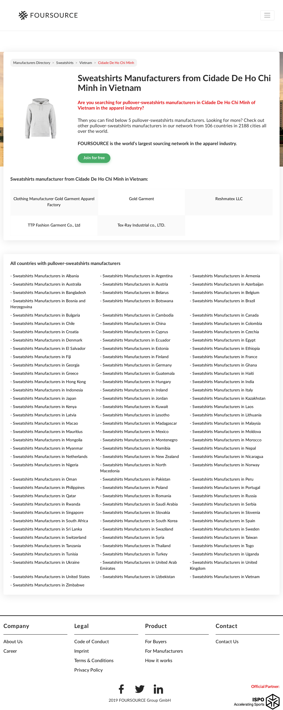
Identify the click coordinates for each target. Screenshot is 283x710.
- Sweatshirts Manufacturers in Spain (222, 521)
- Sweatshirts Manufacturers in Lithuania (225, 415)
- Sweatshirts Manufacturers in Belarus (134, 293)
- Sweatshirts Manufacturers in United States (50, 577)
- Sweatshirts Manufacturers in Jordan (134, 399)
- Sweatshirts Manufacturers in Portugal (225, 488)
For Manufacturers (164, 651)
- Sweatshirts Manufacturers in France (223, 357)
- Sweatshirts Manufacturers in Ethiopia (225, 349)
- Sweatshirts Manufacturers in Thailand (135, 546)
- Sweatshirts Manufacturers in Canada (224, 315)
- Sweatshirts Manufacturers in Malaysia (225, 424)
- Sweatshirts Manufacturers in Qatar (43, 496)
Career (10, 651)
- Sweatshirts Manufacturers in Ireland (134, 390)
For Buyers (156, 641)
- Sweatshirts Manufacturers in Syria (132, 538)
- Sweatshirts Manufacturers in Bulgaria (45, 315)
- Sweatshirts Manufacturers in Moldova (225, 432)
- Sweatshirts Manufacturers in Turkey (133, 554)
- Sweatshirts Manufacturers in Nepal (223, 448)
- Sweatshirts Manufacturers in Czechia (224, 332)
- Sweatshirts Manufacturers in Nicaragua (226, 457)
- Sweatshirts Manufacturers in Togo (222, 546)
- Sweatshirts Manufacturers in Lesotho (134, 415)
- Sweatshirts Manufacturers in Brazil (222, 301)
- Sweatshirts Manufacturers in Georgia (44, 365)
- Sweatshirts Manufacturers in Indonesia (46, 390)
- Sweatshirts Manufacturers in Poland (134, 488)
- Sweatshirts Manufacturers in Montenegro (138, 440)
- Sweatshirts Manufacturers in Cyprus (134, 332)
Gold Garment (141, 199)
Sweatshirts (64, 63)
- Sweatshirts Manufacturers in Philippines (47, 488)
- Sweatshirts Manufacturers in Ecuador (135, 340)
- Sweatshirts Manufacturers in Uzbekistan (137, 577)
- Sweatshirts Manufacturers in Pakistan (135, 479)
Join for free (94, 158)
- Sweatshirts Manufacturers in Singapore (46, 513)
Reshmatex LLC (229, 199)
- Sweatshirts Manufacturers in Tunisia (44, 554)
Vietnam (85, 63)
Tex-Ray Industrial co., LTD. (141, 225)
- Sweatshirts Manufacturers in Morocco (225, 440)
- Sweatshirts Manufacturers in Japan (43, 399)
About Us (13, 641)
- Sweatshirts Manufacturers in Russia (223, 496)
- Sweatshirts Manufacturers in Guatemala (137, 374)
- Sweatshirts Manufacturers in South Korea (138, 521)
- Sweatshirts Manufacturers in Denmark (46, 340)
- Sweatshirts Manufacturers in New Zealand (139, 457)
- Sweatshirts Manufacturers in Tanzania (45, 546)
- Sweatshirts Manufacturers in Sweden (224, 529)
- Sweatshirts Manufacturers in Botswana (136, 301)
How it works (158, 660)
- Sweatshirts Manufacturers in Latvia (43, 415)
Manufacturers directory (31, 63)
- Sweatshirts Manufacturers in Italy (221, 390)
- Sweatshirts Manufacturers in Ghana (223, 365)
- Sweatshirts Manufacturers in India (222, 382)
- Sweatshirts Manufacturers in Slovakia (135, 513)
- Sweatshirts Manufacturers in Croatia (44, 332)
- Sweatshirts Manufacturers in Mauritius (46, 432)
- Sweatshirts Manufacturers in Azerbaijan (227, 284)
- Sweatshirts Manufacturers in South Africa (49, 521)
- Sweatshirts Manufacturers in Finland (134, 357)
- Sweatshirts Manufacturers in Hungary (135, 382)
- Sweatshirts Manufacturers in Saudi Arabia (139, 504)
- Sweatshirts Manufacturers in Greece (44, 374)
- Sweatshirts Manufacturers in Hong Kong (48, 382)
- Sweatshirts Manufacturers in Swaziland (136, 529)
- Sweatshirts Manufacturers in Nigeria (44, 465)
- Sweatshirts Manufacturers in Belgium (224, 293)
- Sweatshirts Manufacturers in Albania (44, 276)
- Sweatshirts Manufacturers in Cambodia (136, 315)
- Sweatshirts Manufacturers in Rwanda (45, 504)
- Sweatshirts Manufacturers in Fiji (40, 357)
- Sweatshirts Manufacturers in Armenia (225, 276)
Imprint (81, 651)
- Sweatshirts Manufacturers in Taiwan (223, 538)
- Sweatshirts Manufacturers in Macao (44, 424)
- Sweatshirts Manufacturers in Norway (224, 465)
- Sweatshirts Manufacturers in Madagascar (138, 424)
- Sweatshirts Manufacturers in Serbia (223, 504)
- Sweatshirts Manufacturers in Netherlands (48, 457)
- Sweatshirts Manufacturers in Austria (134, 284)
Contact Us (227, 641)
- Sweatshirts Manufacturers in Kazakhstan (228, 399)
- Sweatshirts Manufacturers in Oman (43, 479)
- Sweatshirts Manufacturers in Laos (221, 407)
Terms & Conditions (94, 660)
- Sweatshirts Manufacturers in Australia (45, 284)
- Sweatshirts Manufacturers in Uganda (224, 554)
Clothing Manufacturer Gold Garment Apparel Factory (53, 202)
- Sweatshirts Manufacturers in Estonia (134, 349)
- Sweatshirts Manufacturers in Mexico (134, 432)
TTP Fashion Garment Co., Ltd (54, 225)
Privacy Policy (88, 670)
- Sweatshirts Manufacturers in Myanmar (46, 448)
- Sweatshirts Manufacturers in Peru (221, 479)
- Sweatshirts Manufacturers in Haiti (222, 374)
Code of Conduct (91, 641)
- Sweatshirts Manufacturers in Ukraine (44, 563)
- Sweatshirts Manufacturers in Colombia (226, 324)
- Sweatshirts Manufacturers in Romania (135, 496)
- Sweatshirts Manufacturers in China (133, 324)
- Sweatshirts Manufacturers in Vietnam (225, 577)
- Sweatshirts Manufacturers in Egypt (222, 340)
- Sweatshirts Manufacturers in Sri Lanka (46, 529)
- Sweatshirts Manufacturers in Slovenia (225, 513)
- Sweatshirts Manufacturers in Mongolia (46, 440)
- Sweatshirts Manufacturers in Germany (136, 365)
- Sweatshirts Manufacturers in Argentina (136, 276)
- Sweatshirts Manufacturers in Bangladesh (48, 293)
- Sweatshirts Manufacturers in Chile (42, 324)
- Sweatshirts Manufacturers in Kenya (43, 407)
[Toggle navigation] (267, 15)
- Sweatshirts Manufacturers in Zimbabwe (47, 585)
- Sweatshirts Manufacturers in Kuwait (134, 407)
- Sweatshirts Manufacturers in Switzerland (48, 538)
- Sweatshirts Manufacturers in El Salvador (47, 349)
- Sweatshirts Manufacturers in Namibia (135, 448)
